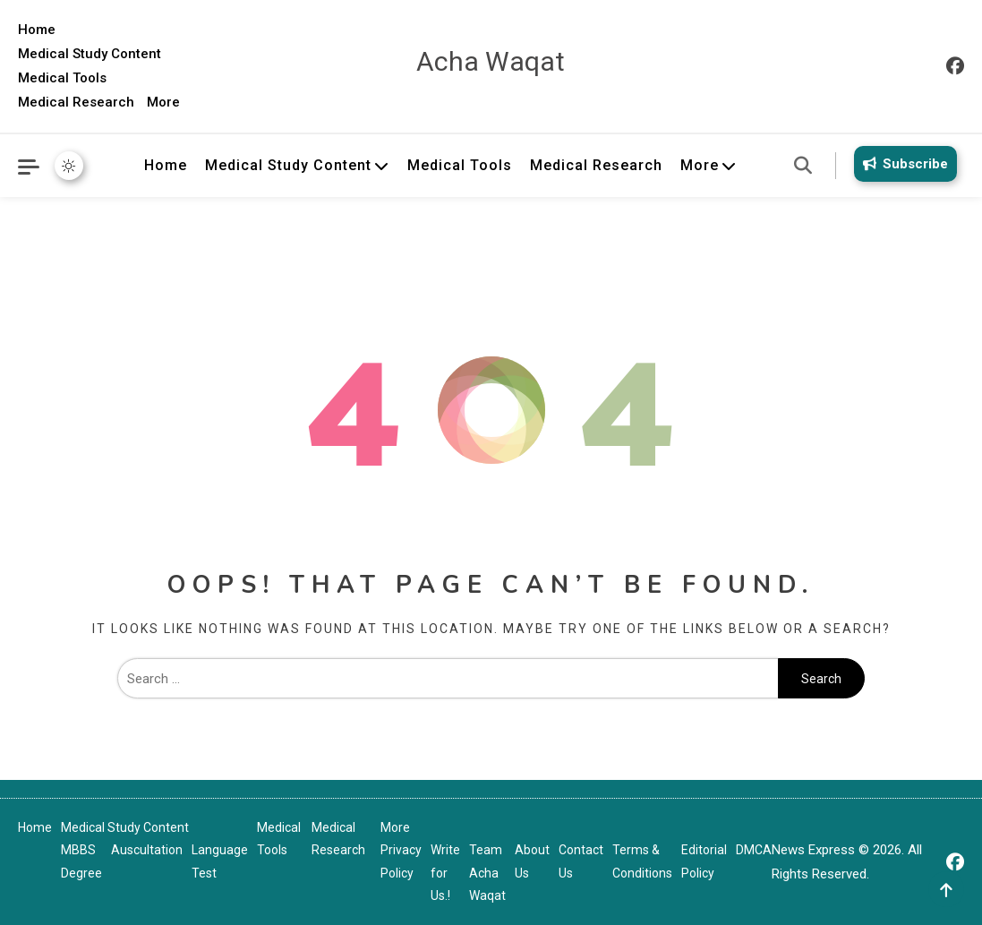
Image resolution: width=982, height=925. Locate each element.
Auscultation (147, 850)
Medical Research (76, 102)
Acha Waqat (490, 61)
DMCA (754, 850)
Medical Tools (62, 78)
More (163, 102)
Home (37, 29)
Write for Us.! (445, 872)
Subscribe (902, 164)
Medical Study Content (89, 54)
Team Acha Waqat (487, 872)
